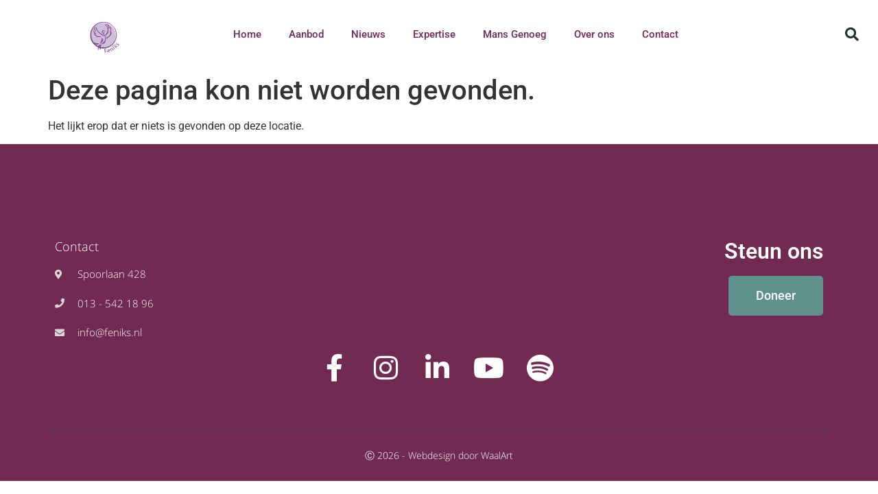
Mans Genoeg (515, 34)
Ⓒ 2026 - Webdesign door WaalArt (439, 455)
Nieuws (368, 34)
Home (247, 34)
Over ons (594, 34)
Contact (660, 34)
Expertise (434, 34)
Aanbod (306, 34)
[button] (852, 34)
